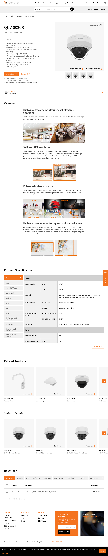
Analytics (9, 298)
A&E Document (59, 478)
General (8, 313)
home (5, 16)
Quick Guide (72, 478)
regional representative (23, 80)
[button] (38, 3)
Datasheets (9, 478)
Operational (10, 293)
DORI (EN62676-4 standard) (11, 335)
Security (8, 308)
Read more (5, 553)
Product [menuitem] (38, 9)
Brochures (47, 478)
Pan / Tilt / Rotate (11, 288)
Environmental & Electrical (11, 318)
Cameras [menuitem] (19, 16)
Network (8, 303)
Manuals (20, 478)
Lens (7, 283)
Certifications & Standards (11, 329)
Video (8, 278)
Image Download (76, 69)
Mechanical (9, 324)
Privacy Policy (61, 521)
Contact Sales (11, 74)
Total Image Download (93, 69)
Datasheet (25, 74)
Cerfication (36, 478)
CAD (27, 478)
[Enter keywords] (57, 9)
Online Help (94, 478)
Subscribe (64, 531)
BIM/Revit (83, 478)
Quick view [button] (27, 394)
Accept (102, 551)
